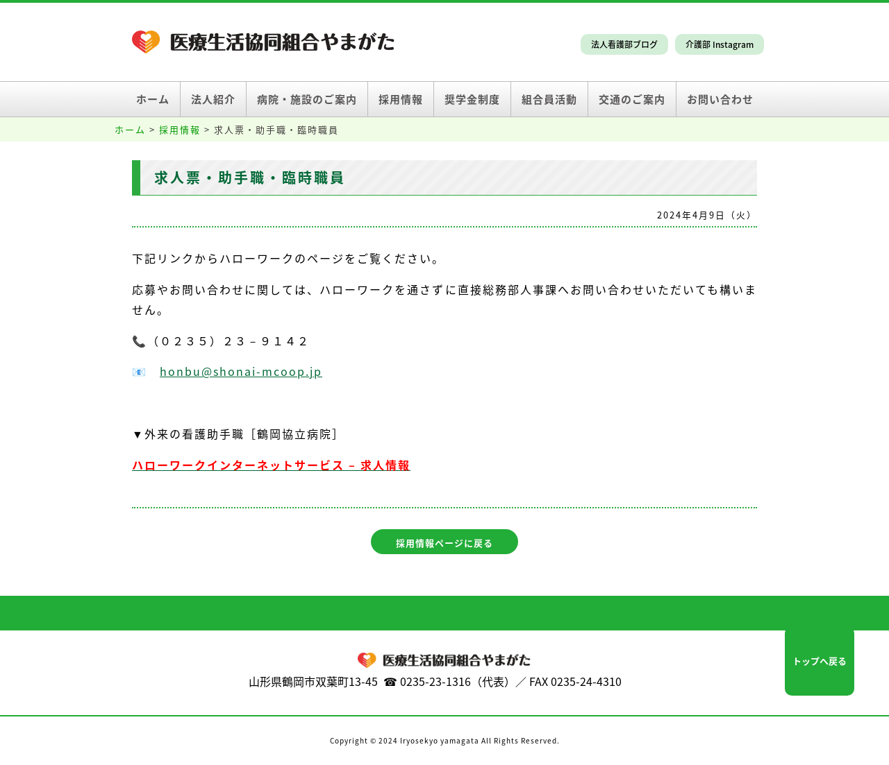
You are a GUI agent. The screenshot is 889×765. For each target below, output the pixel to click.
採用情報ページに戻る (444, 542)
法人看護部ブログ (624, 44)
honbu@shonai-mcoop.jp (241, 371)
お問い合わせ (720, 99)
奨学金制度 (472, 99)
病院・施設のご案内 (307, 99)
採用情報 (401, 99)
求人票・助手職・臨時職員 (250, 177)
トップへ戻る (819, 660)
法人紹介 (213, 99)
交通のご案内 (632, 99)
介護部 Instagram (720, 44)
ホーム (152, 99)
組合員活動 (549, 99)
